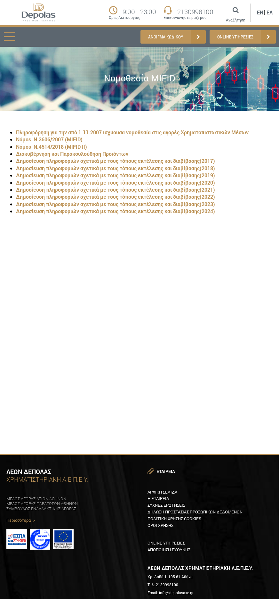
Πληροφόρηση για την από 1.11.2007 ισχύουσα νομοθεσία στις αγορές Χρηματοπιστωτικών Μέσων (132, 132)
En (260, 12)
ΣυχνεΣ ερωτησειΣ (166, 505)
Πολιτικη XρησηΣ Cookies (174, 518)
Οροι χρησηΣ (160, 525)
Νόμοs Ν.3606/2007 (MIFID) (49, 139)
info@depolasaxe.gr (176, 592)
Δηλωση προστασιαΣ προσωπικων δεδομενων (195, 512)
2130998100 (195, 11)
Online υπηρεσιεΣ (166, 543)
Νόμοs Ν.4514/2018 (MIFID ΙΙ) (51, 146)
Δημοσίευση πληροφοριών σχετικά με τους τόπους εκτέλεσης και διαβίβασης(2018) (115, 168)
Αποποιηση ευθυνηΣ (168, 550)
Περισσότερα (20, 520)
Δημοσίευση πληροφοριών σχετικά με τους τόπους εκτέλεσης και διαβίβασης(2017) (115, 160)
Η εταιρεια (158, 498)
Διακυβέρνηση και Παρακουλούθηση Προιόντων (72, 153)
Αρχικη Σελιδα (162, 492)
